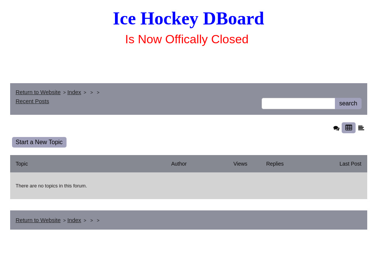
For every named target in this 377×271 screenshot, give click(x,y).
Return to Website (38, 92)
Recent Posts (32, 101)
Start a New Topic (39, 142)
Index (74, 92)
